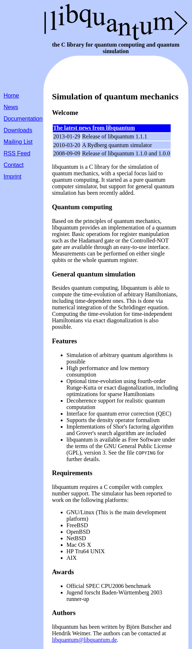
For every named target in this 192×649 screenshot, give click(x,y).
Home (11, 96)
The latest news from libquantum (94, 128)
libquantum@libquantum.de (84, 640)
